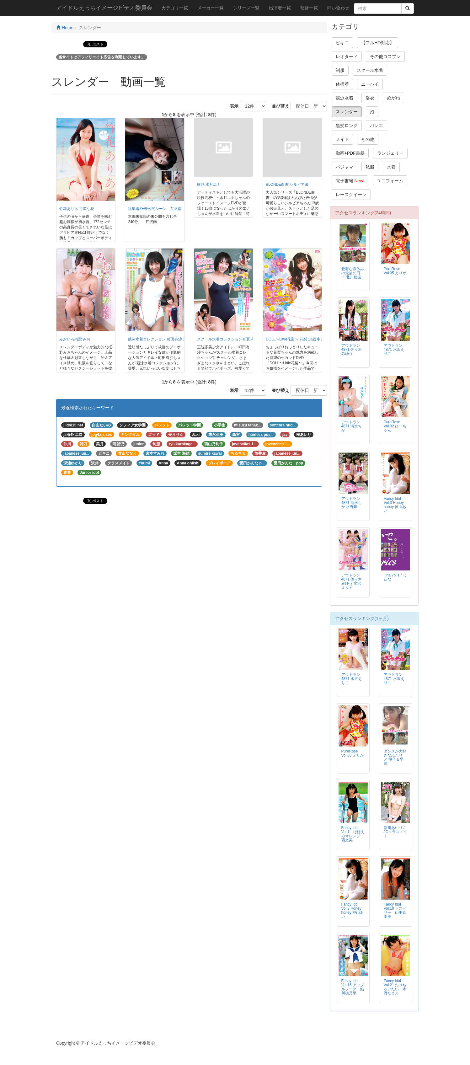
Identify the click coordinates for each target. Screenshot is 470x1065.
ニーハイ (370, 84)
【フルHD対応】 (377, 42)
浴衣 (370, 97)
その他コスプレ (385, 56)
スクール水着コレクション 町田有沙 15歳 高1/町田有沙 (243, 339)
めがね (393, 97)
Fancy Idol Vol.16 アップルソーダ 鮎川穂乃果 (352, 987)
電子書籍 (350, 180)
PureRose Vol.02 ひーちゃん (395, 426)
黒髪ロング (347, 125)
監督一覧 (309, 7)
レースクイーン (351, 194)
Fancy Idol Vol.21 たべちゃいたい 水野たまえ (395, 987)
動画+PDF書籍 (350, 153)
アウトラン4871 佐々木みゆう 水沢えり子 (351, 581)
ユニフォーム (390, 180)
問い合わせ (338, 7)
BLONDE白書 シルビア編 (287, 184)
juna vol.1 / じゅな (395, 577)
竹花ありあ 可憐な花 (76, 208)
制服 (340, 70)
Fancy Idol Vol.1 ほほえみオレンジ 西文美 (353, 834)
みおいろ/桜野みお (74, 339)
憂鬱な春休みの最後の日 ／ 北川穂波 (352, 273)
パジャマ (344, 166)
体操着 (342, 84)
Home (64, 27)
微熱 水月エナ (209, 184)
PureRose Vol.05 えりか (395, 271)
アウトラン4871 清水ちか (351, 426)
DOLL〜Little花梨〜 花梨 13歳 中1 (294, 339)
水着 (391, 166)
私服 (370, 166)
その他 (367, 139)
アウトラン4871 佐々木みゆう (351, 349)
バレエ (376, 125)
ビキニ (342, 42)
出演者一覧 (280, 7)
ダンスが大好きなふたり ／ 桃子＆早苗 (395, 757)
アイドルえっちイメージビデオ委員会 (104, 8)
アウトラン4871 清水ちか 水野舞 (351, 502)
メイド (342, 139)
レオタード (347, 56)
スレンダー (347, 111)
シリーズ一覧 (246, 7)
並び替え (278, 106)
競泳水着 (344, 97)
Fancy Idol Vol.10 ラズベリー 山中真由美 (395, 910)
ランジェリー (390, 153)
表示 (231, 106)
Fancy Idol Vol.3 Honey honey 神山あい (395, 504)
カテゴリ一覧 (175, 7)
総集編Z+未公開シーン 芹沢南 (154, 208)
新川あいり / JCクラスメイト (395, 832)
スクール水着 (370, 70)
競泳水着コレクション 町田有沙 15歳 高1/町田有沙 (171, 339)
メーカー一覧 (210, 7)
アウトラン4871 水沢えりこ (394, 349)
